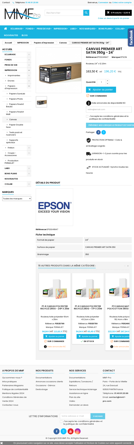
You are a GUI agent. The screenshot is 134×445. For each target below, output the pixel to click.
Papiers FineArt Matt (15, 113)
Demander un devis (78, 405)
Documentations (44, 377)
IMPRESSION (60, 28)
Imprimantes (14, 75)
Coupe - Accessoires (11, 154)
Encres (11, 80)
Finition (11, 147)
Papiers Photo (16, 98)
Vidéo (72, 401)
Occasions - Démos (45, 385)
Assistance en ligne (78, 393)
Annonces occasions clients (49, 381)
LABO (73, 28)
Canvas (13, 119)
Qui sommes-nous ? (12, 377)
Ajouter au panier (100, 89)
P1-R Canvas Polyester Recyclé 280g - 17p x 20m (88, 307)
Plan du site (74, 397)
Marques (8, 192)
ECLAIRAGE (16, 28)
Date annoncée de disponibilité (107, 103)
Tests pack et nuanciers (14, 133)
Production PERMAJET (11, 161)
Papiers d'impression (11, 87)
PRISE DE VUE (43, 28)
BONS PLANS (105, 28)
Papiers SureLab (17, 93)
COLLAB (119, 28)
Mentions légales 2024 (13, 393)
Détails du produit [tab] (48, 182)
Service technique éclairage (83, 389)
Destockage (42, 389)
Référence (91, 57)
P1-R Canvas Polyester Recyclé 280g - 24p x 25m (54, 307)
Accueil (7, 49)
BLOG (25, 35)
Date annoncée (55, 346)
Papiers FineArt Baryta (15, 105)
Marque (116, 57)
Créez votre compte (121, 2)
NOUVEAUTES (11, 35)
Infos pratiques (9, 381)
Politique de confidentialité (15, 389)
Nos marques (87, 28)
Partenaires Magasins (12, 385)
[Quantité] (101, 82)
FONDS (29, 28)
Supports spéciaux (12, 141)
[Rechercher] (67, 13)
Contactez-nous (10, 405)
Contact (6, 2)
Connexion (103, 2)
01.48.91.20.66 (31, 2)
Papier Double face (14, 126)
